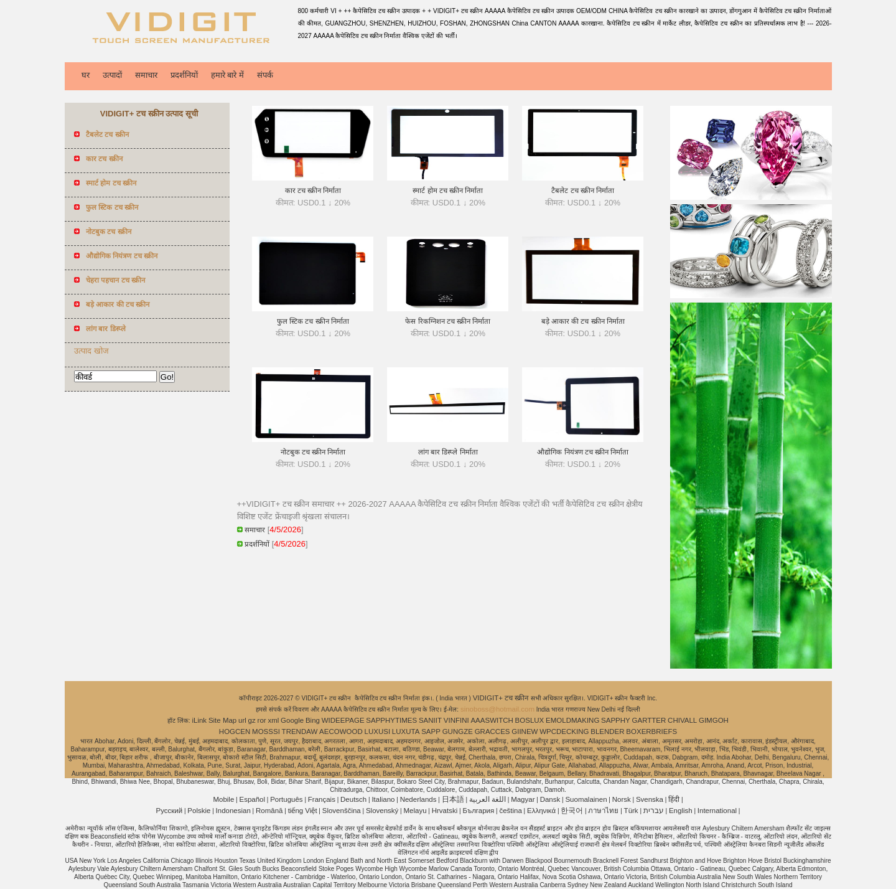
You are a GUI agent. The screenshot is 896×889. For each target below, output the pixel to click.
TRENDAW (300, 731)
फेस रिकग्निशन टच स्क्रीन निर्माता (447, 321)
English (681, 810)
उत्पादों (112, 75)
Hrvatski (445, 810)
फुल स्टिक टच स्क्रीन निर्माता (313, 321)
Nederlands (418, 799)
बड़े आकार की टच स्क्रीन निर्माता (583, 321)
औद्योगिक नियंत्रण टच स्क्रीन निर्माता (582, 452)
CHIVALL (682, 720)
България (478, 810)
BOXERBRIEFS (651, 731)
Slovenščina (341, 810)
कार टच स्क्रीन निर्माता (313, 190)
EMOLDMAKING (572, 720)
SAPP (431, 731)
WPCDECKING (564, 731)
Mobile (223, 799)
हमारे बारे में (227, 75)
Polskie (198, 810)
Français (321, 799)
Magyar (522, 799)
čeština (510, 810)
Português (286, 799)
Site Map (222, 720)
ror (262, 720)
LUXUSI (378, 731)
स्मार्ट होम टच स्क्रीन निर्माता (448, 190)
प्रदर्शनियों (184, 75)
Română (269, 810)
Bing (313, 720)
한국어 (572, 810)
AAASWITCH (491, 720)
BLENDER (607, 731)
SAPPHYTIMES (391, 720)
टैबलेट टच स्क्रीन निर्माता (582, 190)
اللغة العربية (487, 799)
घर (86, 75)
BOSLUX (529, 720)
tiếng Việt (302, 810)
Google (292, 720)
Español (252, 799)
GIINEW (524, 731)
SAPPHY (615, 720)
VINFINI (456, 720)
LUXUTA (406, 731)
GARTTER (649, 720)
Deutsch (353, 799)
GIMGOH (714, 720)
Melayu (414, 810)
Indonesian (233, 810)
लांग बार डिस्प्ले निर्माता (448, 452)
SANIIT (430, 720)
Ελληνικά (541, 810)
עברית (653, 810)
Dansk (550, 799)
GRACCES (492, 731)
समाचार (146, 75)
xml (273, 720)
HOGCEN (234, 731)
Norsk (621, 799)
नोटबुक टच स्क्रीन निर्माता (313, 452)
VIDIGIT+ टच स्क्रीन (502, 698)
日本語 (453, 799)
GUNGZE (457, 731)
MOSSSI (266, 731)
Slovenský (382, 810)
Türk (631, 810)
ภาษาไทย (603, 810)
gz (252, 720)
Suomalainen (586, 799)
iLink (199, 720)
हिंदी (673, 799)
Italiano (382, 799)
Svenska (649, 799)
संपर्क (265, 75)
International (717, 810)
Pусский (169, 810)
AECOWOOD (341, 731)
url (242, 720)
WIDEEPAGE (343, 720)
